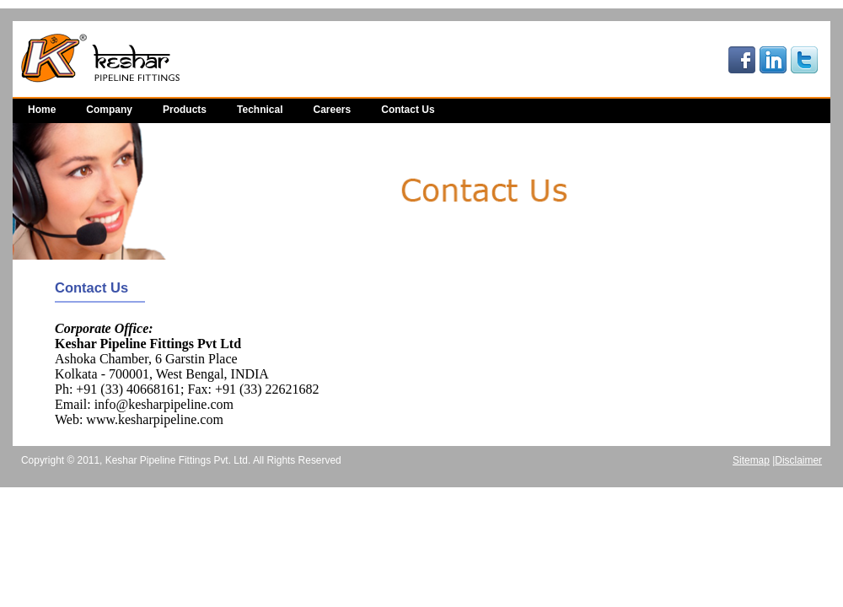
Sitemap (751, 460)
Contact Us (407, 109)
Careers (333, 109)
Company (109, 109)
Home (42, 109)
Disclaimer (798, 460)
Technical (259, 109)
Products (185, 109)
